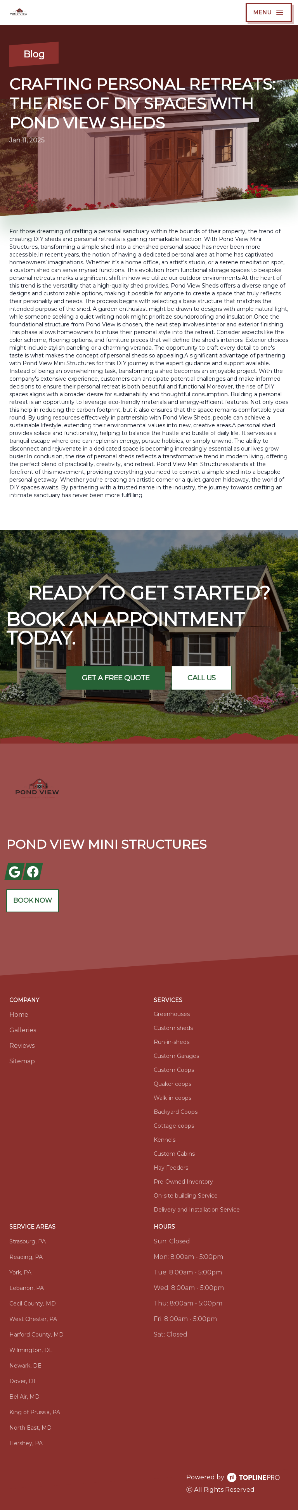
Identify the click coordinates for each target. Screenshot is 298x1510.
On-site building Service (186, 1195)
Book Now (32, 900)
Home (18, 1014)
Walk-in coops (172, 1097)
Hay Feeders (171, 1167)
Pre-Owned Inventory (183, 1181)
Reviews (22, 1045)
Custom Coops (174, 1069)
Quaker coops (172, 1083)
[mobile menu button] (269, 12)
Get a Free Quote (116, 678)
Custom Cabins (174, 1153)
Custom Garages (176, 1055)
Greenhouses (172, 1014)
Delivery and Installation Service (197, 1209)
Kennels (164, 1139)
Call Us (201, 678)
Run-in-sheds (171, 1041)
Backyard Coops (176, 1111)
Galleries (22, 1030)
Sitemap (22, 1061)
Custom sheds (173, 1028)
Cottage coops (174, 1125)
